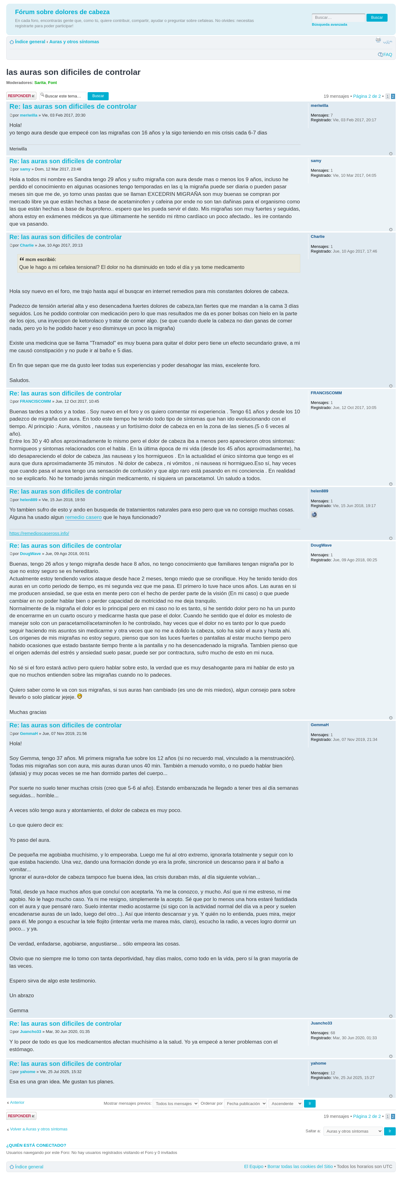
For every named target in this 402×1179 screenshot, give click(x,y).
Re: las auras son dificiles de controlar (73, 106)
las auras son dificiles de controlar (73, 72)
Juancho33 (30, 1031)
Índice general (30, 41)
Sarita (40, 82)
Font (52, 82)
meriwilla (28, 115)
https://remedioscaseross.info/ (39, 533)
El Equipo (253, 1166)
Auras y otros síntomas (74, 41)
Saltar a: (313, 1131)
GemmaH (29, 733)
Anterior (17, 1102)
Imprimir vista (378, 39)
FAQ (387, 54)
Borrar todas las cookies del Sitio (300, 1166)
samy (25, 169)
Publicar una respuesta (21, 96)
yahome (27, 1071)
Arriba (391, 153)
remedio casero (83, 517)
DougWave (30, 553)
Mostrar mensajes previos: (151, 1103)
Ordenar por (234, 1103)
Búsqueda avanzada (329, 24)
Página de (367, 96)
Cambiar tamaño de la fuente (387, 42)
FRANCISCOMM (35, 401)
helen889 (28, 499)
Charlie (27, 245)
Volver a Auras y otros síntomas (39, 1129)
